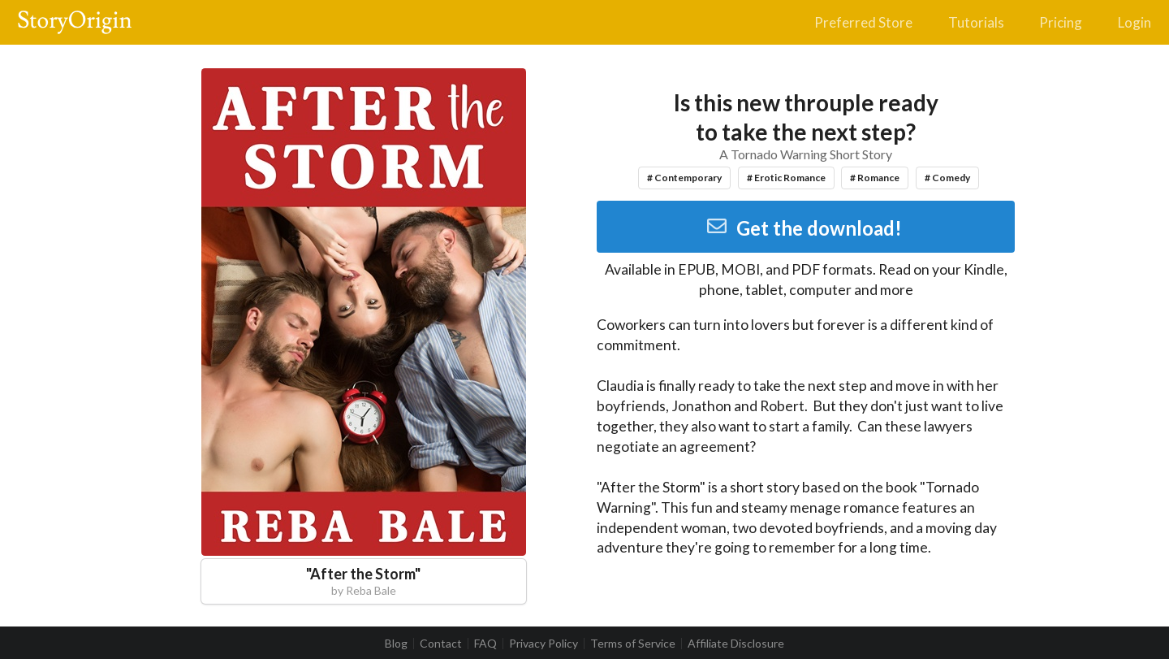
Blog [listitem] (396, 643)
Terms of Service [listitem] (632, 643)
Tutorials (976, 22)
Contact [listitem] (441, 643)
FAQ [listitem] (485, 643)
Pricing (1060, 22)
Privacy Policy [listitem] (543, 643)
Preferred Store (863, 22)
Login (1134, 22)
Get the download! (804, 228)
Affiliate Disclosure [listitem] (736, 643)
